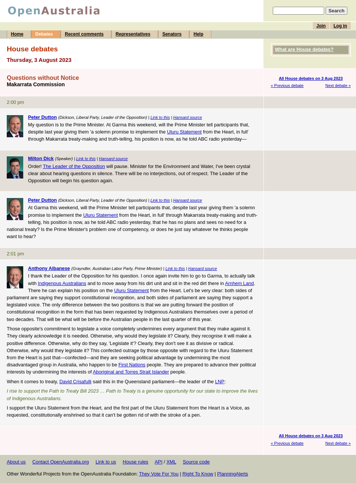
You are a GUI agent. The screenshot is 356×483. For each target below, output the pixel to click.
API (159, 462)
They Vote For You (158, 474)
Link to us (106, 462)
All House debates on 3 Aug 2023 (311, 78)
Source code (196, 462)
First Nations (131, 365)
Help (198, 34)
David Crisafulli (75, 381)
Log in (340, 25)
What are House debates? (304, 49)
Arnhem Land (239, 283)
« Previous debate (287, 85)
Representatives (132, 34)
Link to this (160, 117)
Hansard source (187, 117)
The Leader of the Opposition (74, 166)
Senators (171, 34)
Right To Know (197, 474)
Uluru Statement (184, 132)
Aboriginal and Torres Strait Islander (131, 372)
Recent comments (84, 34)
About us (16, 462)
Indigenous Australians (62, 283)
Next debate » (338, 85)
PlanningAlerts (232, 474)
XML (171, 462)
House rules (135, 462)
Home (17, 34)
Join (321, 25)
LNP (219, 381)
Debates (44, 34)
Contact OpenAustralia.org (60, 462)
